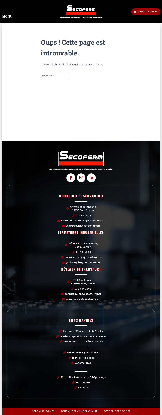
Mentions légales (43, 411)
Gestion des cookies (117, 411)
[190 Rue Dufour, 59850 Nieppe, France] (133, 117)
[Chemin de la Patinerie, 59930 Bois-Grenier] (28, 117)
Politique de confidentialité (79, 411)
